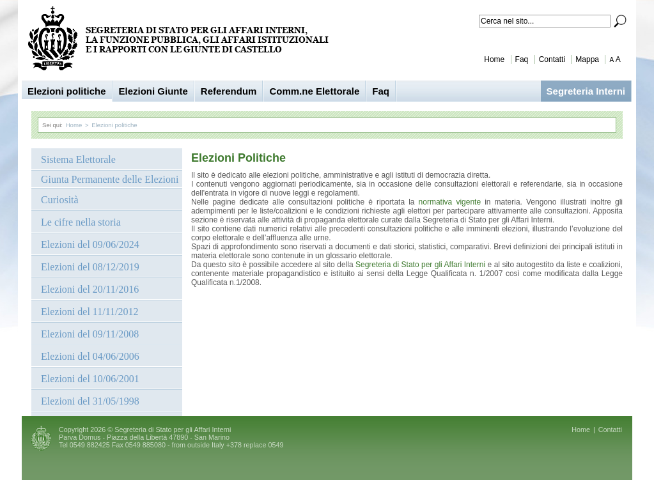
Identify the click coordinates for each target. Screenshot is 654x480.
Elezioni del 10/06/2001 (90, 378)
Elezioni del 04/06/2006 (90, 356)
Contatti (552, 59)
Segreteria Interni (586, 91)
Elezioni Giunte (153, 91)
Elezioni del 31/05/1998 (90, 401)
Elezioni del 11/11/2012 (90, 311)
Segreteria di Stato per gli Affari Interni (420, 264)
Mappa (587, 59)
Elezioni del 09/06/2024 (90, 244)
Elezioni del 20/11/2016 (90, 289)
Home (494, 59)
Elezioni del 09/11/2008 (90, 334)
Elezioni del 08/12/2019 (90, 266)
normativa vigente (452, 201)
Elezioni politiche (66, 91)
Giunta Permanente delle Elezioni (109, 179)
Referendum (229, 91)
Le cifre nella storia (81, 222)
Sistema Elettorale (78, 159)
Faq (522, 59)
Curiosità (60, 199)
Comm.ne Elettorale (314, 91)
